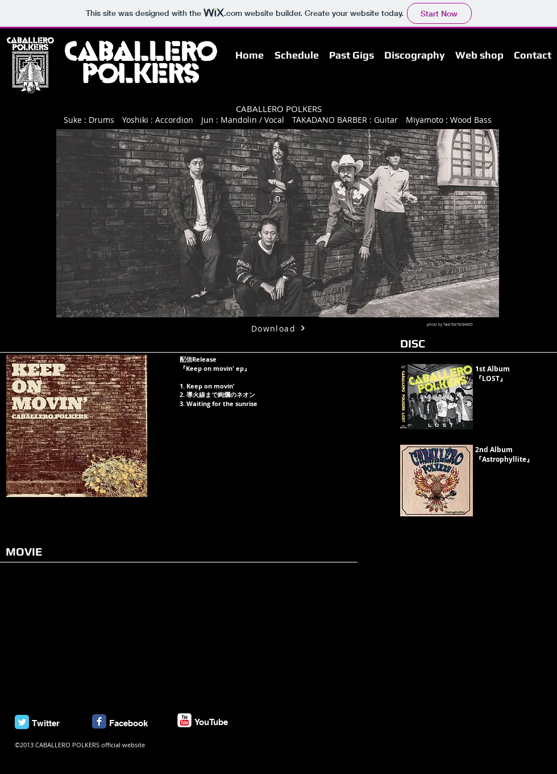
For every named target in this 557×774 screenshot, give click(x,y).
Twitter (46, 723)
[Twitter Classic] (22, 722)
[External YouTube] (83, 635)
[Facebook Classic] (99, 721)
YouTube (211, 722)
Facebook (128, 723)
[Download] (278, 328)
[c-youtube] (184, 720)
